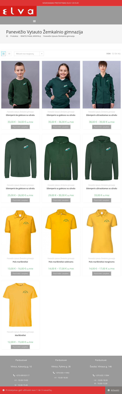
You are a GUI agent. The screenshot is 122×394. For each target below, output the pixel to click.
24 (116, 54)
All (119, 54)
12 (113, 54)
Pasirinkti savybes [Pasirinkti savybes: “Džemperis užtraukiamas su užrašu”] (101, 127)
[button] (34, 21)
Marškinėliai (20, 335)
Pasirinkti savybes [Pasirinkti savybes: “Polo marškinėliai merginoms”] (101, 273)
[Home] (7, 36)
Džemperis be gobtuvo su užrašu (20, 115)
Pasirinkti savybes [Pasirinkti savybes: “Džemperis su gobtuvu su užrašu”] (61, 127)
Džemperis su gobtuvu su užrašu (61, 115)
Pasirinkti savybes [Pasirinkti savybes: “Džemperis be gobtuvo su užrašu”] (20, 127)
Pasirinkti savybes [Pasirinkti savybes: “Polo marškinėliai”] (20, 273)
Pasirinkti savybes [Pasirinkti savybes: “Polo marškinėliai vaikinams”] (61, 273)
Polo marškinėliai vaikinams (61, 262)
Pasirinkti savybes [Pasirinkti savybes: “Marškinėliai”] (20, 347)
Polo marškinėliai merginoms (102, 262)
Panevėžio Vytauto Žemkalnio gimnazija (59, 36)
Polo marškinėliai (20, 262)
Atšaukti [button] (115, 390)
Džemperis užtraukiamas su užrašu (101, 115)
